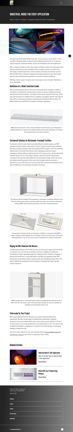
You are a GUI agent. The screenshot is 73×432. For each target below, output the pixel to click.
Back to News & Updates (18, 20)
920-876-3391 (13, 393)
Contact (11, 409)
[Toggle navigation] (61, 2)
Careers (11, 404)
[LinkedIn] (62, 429)
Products (12, 399)
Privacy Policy (13, 414)
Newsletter (12, 418)
